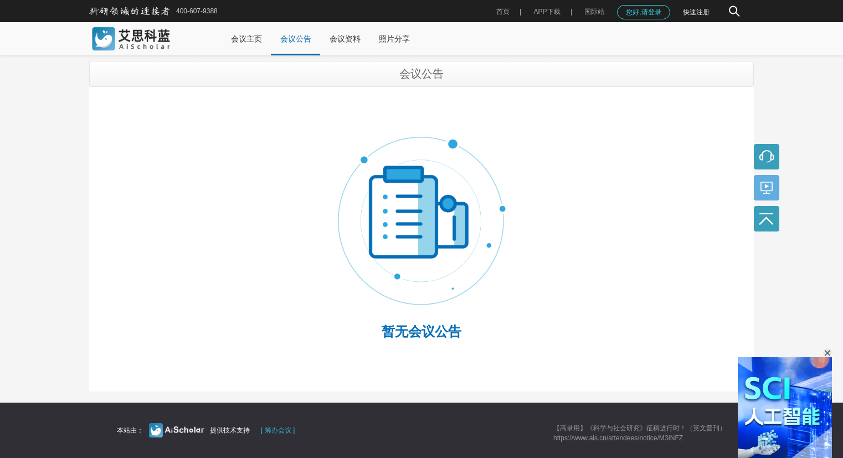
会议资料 (345, 38)
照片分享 (394, 38)
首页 (503, 12)
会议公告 (295, 38)
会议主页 (246, 38)
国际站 (594, 12)
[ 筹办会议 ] (278, 430)
